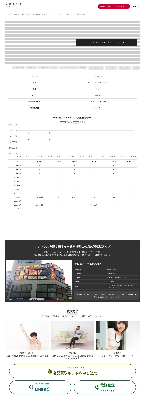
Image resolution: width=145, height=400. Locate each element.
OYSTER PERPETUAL (49, 68)
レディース (112, 68)
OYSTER (32, 68)
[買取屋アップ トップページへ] (18, 6)
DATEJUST (19, 68)
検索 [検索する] (135, 6)
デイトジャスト (97, 68)
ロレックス (125, 68)
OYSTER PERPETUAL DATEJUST (74, 68)
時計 (137, 68)
